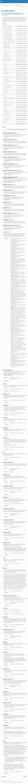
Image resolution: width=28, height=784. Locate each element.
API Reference (6, 5)
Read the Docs (19, 782)
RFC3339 (9, 695)
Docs (2, 5)
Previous (4, 776)
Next (24, 776)
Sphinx (6, 782)
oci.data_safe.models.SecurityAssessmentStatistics (17, 614)
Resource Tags (19, 409)
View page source (23, 6)
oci (14, 1)
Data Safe (12, 5)
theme (11, 782)
